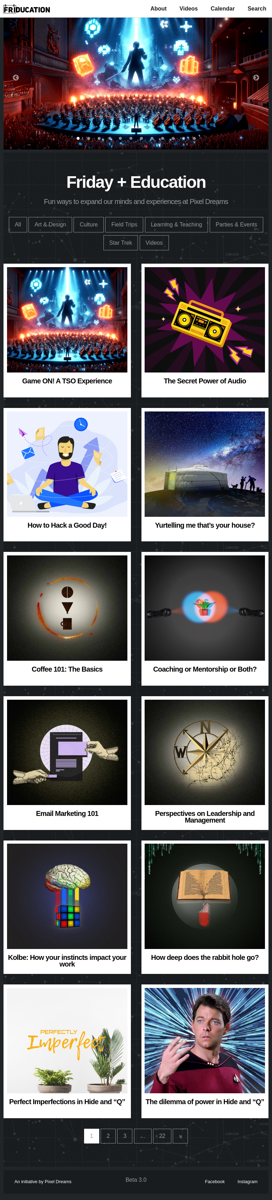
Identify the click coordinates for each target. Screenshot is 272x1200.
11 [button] (183, 140)
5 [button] (120, 140)
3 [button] (99, 140)
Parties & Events (236, 226)
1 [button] (78, 140)
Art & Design (50, 226)
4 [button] (109, 140)
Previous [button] (15, 79)
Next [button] (256, 79)
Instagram (248, 1184)
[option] (136, 79)
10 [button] (173, 140)
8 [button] (152, 140)
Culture (89, 226)
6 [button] (130, 140)
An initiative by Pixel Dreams (42, 1184)
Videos (188, 9)
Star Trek (120, 245)
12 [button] (194, 140)
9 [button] (162, 140)
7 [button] (141, 140)
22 (162, 1138)
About (158, 9)
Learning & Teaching (176, 226)
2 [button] (88, 140)
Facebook (214, 1184)
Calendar (223, 9)
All (18, 226)
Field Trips (124, 226)
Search (257, 9)
